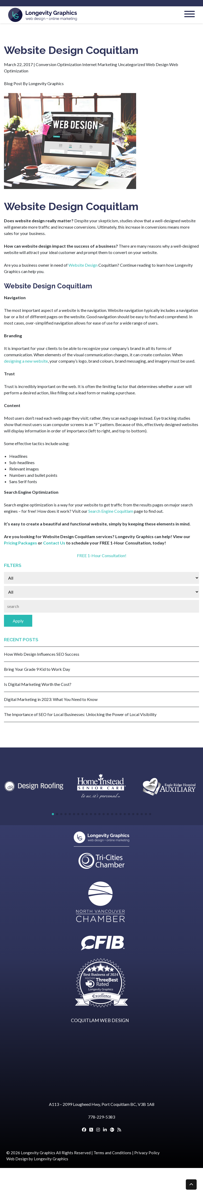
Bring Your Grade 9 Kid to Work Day (37, 669)
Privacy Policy (147, 1152)
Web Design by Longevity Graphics (37, 1158)
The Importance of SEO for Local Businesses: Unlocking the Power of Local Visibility (80, 714)
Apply (18, 620)
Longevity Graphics (38, 1152)
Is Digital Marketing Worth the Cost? (37, 684)
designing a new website (26, 360)
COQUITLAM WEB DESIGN (100, 1020)
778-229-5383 (101, 1116)
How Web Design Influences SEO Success (41, 654)
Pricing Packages (20, 542)
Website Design (83, 264)
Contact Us (54, 542)
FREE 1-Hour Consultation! (101, 555)
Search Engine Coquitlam (110, 511)
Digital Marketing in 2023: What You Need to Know (51, 699)
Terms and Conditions (112, 1152)
